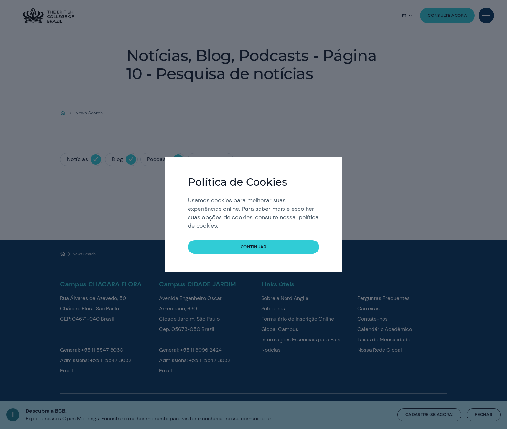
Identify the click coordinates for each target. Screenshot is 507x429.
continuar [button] (253, 246)
